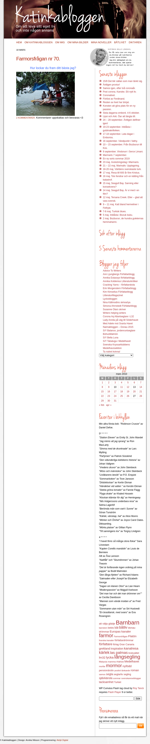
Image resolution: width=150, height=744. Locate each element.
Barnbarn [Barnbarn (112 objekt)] (127, 622)
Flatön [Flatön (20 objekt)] (132, 636)
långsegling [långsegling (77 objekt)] (127, 657)
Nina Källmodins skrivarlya (116, 302)
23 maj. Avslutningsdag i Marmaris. (121, 162)
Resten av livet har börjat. (116, 102)
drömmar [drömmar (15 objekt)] (104, 631)
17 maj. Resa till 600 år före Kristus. (121, 172)
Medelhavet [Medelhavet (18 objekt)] (131, 661)
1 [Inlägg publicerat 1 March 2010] (102, 382)
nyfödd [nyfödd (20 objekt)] (127, 666)
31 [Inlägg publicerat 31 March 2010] (115, 400)
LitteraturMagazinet (113, 295)
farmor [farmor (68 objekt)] (106, 635)
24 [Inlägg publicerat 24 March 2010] (115, 396)
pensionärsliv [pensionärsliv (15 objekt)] (106, 670)
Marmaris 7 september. (115, 155)
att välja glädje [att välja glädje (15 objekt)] (107, 623)
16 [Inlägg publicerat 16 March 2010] (108, 391)
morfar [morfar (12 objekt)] (102, 666)
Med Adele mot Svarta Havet (118, 323)
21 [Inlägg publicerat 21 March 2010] (140, 391)
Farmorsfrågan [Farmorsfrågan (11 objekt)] (121, 636)
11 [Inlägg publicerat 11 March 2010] (121, 387)
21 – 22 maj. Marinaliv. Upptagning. (121, 165)
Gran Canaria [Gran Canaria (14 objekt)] (126, 644)
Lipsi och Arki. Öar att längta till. (119, 116)
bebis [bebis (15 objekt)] (111, 627)
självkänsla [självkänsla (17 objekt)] (105, 678)
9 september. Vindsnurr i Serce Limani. (123, 151)
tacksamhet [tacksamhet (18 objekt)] (106, 682)
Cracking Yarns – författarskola (119, 284)
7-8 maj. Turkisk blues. (114, 211)
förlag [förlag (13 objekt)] (116, 644)
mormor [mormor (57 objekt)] (114, 665)
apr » (108, 405)
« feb (101, 405)
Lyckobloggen (110, 298)
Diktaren (135, 42)
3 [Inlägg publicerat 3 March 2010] (115, 382)
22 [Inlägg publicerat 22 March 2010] (102, 396)
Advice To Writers (112, 270)
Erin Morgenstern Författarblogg (119, 288)
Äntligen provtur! (111, 84)
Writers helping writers (114, 313)
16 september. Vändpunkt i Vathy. (120, 141)
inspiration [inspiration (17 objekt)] (117, 648)
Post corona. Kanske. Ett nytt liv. (120, 91)
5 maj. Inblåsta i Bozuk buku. (118, 215)
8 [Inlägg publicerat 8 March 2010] (102, 387)
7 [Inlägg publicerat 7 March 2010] (140, 382)
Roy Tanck (138, 688)
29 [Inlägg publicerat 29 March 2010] (102, 400)
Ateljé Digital (62, 740)
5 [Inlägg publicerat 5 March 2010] (128, 382)
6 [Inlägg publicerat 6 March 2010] (134, 382)
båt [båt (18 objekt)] (116, 627)
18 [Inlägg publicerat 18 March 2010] (121, 391)
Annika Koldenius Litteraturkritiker (120, 281)
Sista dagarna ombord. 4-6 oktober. (121, 112)
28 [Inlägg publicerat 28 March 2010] (140, 396)
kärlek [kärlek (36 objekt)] (104, 652)
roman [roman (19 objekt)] (135, 670)
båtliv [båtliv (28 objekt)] (123, 627)
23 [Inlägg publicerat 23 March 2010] (108, 396)
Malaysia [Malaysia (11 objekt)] (103, 661)
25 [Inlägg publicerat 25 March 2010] (121, 396)
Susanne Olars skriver (114, 309)
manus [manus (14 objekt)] (120, 661)
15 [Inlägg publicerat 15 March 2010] (102, 391)
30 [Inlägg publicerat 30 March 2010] (108, 400)
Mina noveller (101, 42)
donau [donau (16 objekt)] (131, 627)
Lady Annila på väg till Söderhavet (120, 320)
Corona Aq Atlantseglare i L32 (118, 316)
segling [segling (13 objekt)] (127, 674)
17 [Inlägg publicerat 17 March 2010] (115, 391)
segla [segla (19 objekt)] (109, 674)
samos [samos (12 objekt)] (102, 674)
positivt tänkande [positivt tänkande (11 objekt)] (122, 670)
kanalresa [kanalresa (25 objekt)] (131, 648)
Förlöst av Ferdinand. (114, 98)
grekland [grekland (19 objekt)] (104, 648)
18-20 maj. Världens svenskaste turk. (122, 169)
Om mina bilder (77, 42)
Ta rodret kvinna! (111, 351)
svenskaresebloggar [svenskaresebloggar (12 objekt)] (131, 678)
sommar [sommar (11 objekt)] (117, 678)
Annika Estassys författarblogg (119, 277)
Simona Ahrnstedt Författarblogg (120, 306)
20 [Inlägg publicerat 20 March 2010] (134, 391)
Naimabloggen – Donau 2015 (118, 327)
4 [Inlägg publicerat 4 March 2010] (121, 382)
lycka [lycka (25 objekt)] (110, 657)
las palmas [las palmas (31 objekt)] (119, 653)
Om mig (60, 42)
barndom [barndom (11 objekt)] (103, 628)
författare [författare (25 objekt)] (105, 644)
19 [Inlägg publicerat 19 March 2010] (128, 391)
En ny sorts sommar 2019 (116, 158)
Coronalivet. (109, 95)
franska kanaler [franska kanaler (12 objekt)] (106, 640)
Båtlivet (120, 42)
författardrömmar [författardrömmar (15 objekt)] (124, 640)
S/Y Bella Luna (110, 337)
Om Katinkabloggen (38, 42)
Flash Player (114, 692)
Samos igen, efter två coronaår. (119, 88)
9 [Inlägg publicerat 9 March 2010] (108, 387)
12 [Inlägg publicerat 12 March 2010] (128, 387)
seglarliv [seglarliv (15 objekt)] (118, 674)
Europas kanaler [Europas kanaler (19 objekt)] (120, 631)
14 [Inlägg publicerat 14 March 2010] (140, 387)
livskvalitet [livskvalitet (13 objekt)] (133, 653)
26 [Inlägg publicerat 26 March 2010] (128, 396)
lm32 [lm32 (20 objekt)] (102, 657)
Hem (19, 42)
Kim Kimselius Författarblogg (118, 291)
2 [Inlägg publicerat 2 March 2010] (108, 382)
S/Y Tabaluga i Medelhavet (117, 341)
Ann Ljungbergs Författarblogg (119, 274)
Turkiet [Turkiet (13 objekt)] (117, 682)
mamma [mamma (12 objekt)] (112, 661)
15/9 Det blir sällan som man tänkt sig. (123, 81)
